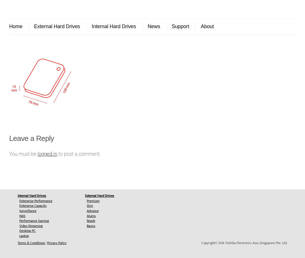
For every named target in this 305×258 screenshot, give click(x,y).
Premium (93, 201)
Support (180, 26)
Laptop (24, 236)
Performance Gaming (34, 221)
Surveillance (27, 211)
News (154, 26)
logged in (47, 154)
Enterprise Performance (35, 201)
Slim (90, 206)
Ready (91, 221)
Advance (93, 211)
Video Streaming (31, 226)
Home (15, 26)
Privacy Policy (57, 243)
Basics (91, 226)
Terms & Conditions (31, 243)
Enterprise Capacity (33, 206)
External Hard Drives (57, 26)
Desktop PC (27, 231)
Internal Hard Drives (114, 26)
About (207, 26)
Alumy (91, 216)
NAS (22, 216)
